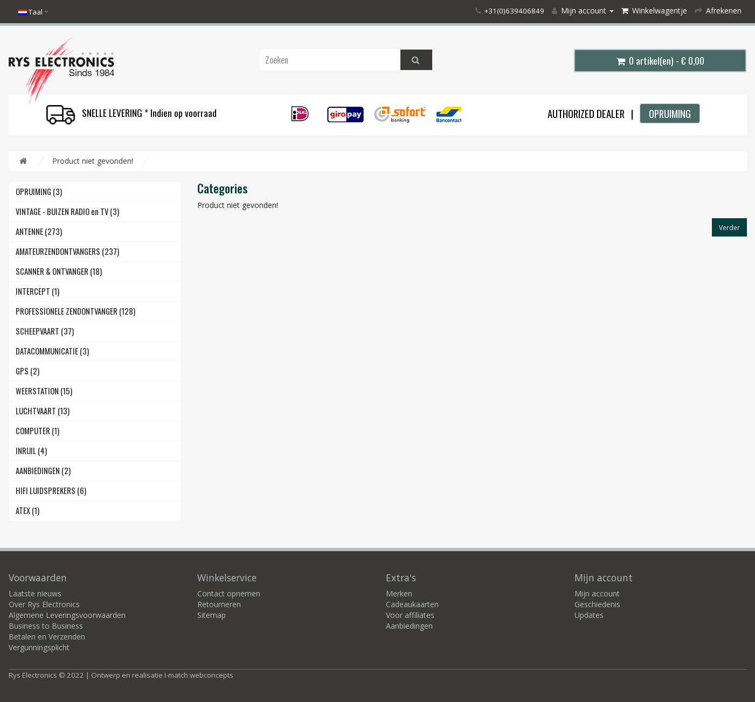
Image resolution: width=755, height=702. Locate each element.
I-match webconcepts (198, 675)
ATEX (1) (27, 510)
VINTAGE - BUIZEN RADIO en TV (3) (67, 211)
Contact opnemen (228, 593)
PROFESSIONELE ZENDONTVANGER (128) (75, 311)
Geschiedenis (597, 604)
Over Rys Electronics (44, 604)
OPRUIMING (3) (39, 191)
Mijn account (597, 593)
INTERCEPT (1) (37, 291)
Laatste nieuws (35, 593)
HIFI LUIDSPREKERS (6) (51, 490)
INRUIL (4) (31, 450)
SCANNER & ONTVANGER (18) (59, 271)
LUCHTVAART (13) (43, 410)
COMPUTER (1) (37, 430)
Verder (729, 227)
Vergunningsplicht (39, 647)
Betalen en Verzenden (47, 636)
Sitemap (211, 615)
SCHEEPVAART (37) (45, 331)
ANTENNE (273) (39, 231)
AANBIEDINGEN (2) (43, 470)
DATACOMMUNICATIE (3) (52, 351)
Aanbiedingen (409, 626)
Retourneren (219, 604)
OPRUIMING (670, 113)
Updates (589, 615)
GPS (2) (27, 371)
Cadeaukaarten (412, 604)
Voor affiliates (410, 615)
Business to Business (46, 626)
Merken (399, 593)
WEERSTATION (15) (44, 391)
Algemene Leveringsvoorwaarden (67, 615)
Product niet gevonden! (92, 161)
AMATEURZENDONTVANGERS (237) (67, 251)
